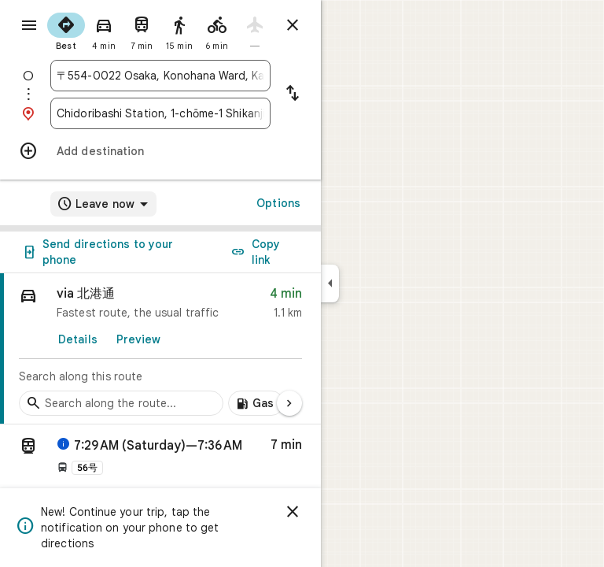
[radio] (66, 29)
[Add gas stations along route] (256, 403)
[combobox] (160, 75)
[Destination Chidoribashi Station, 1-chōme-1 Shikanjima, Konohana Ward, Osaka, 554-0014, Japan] (160, 113)
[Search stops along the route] (121, 403)
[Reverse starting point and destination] (293, 94)
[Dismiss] (292, 511)
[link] (160, 348)
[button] (160, 458)
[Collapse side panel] (330, 283)
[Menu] (29, 25)
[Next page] (289, 403)
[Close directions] (292, 25)
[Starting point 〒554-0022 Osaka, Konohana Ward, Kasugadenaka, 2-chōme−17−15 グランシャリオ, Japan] (160, 75)
